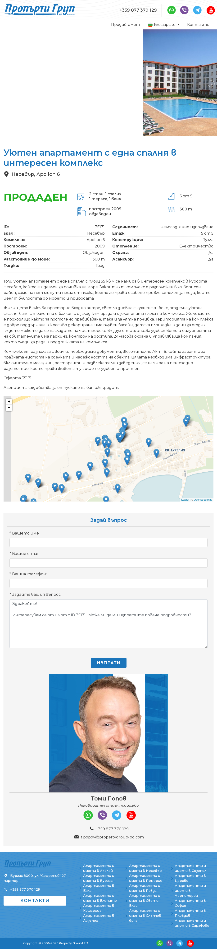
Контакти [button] (35, 900)
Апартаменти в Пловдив (190, 913)
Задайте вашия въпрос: (36, 594)
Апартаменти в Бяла (98, 888)
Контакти (198, 24)
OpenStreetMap (203, 499)
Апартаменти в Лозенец (98, 918)
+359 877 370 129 (138, 10)
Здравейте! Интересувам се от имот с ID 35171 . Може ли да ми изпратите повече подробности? (108, 623)
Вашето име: (26, 533)
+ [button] (9, 402)
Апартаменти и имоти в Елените (100, 898)
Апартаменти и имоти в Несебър (145, 868)
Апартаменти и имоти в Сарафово (192, 923)
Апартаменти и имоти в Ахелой (98, 868)
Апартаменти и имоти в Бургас (98, 878)
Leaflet (185, 499)
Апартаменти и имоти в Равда (144, 888)
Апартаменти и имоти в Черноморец (190, 891)
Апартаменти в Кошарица (98, 908)
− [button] (9, 408)
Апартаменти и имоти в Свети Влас (144, 900)
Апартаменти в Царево (190, 878)
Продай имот (125, 24)
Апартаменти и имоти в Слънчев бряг (145, 915)
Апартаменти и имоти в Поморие (145, 878)
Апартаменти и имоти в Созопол (190, 868)
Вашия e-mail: (26, 553)
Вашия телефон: (29, 574)
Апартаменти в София (190, 903)
